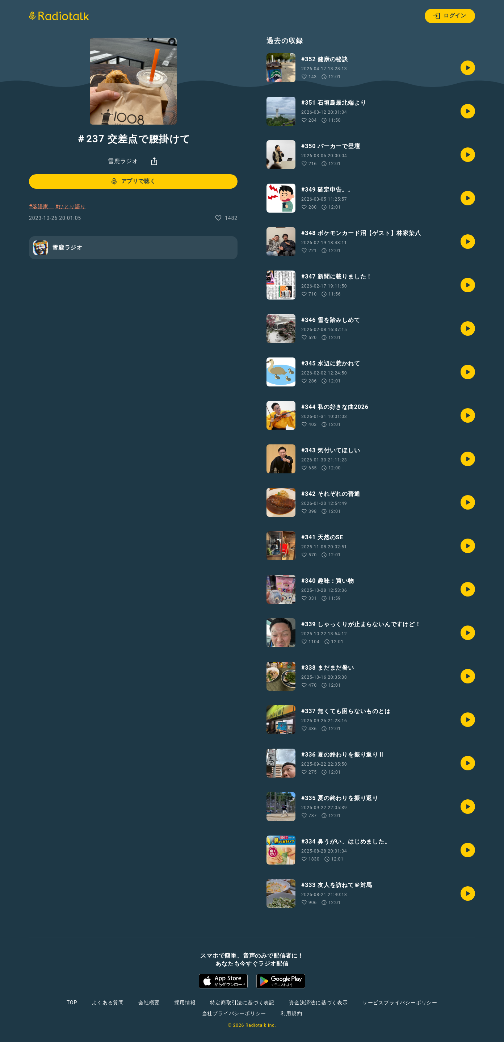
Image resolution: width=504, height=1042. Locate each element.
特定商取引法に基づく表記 (242, 1002)
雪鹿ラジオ (123, 161)
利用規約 (291, 1013)
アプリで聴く (133, 181)
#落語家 (41, 206)
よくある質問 (108, 1002)
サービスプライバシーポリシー (399, 1002)
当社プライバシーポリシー (234, 1013)
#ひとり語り (70, 206)
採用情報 (185, 1002)
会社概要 (149, 1002)
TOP (72, 1002)
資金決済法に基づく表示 (318, 1002)
